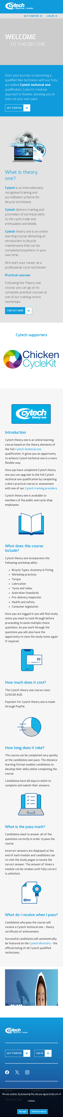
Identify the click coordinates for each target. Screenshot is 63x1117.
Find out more (39, 1111)
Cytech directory (40, 943)
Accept (22, 1111)
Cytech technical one (28, 449)
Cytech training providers (41, 488)
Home (3, 3)
